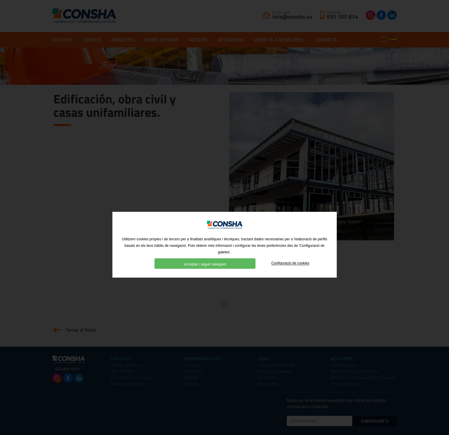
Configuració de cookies (290, 271)
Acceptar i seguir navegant (205, 272)
